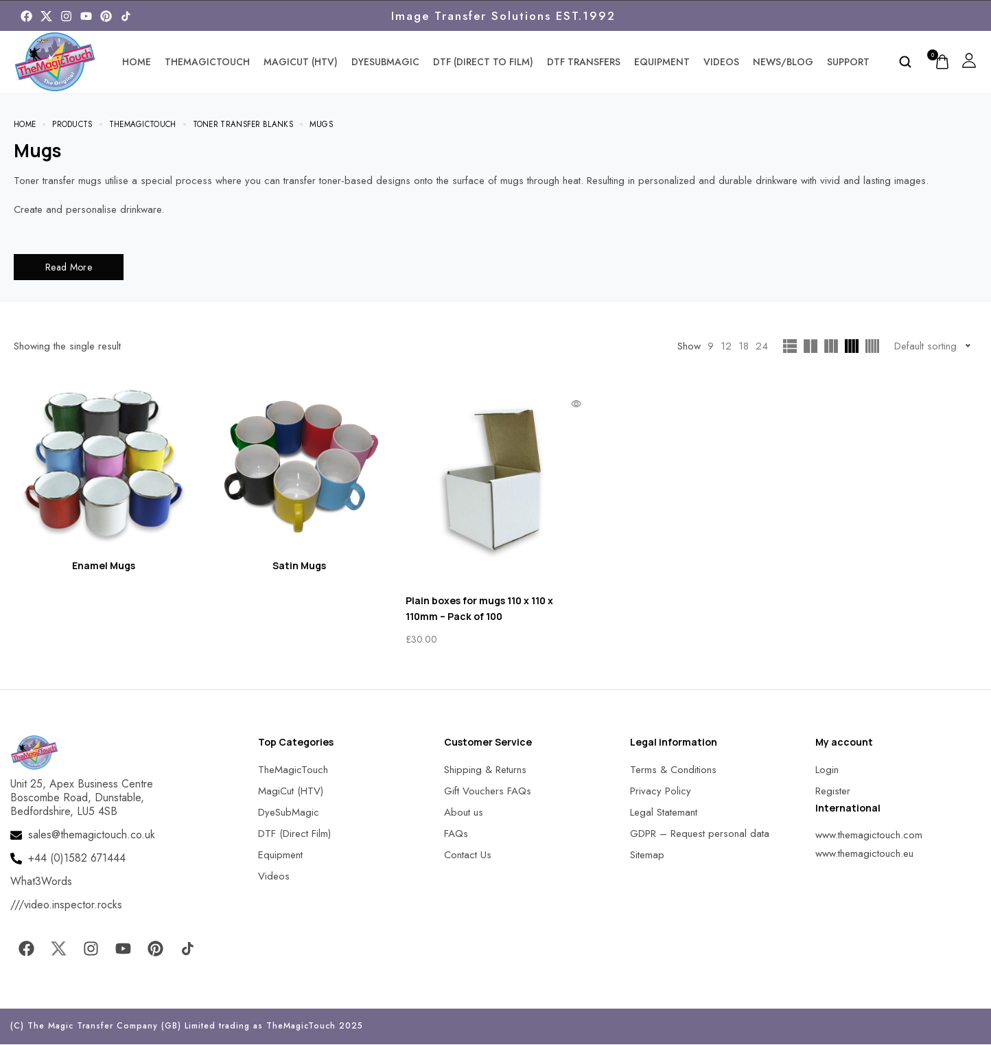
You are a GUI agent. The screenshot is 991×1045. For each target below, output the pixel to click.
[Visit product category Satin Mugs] (300, 475)
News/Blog (783, 62)
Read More (68, 268)
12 (726, 346)
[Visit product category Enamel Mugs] (104, 475)
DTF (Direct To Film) (483, 62)
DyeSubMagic (385, 62)
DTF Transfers (583, 62)
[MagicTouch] (126, 16)
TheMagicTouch (207, 62)
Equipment (662, 62)
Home (136, 62)
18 (743, 346)
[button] (27, 1017)
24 (762, 346)
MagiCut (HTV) (301, 62)
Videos (721, 62)
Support (848, 62)
